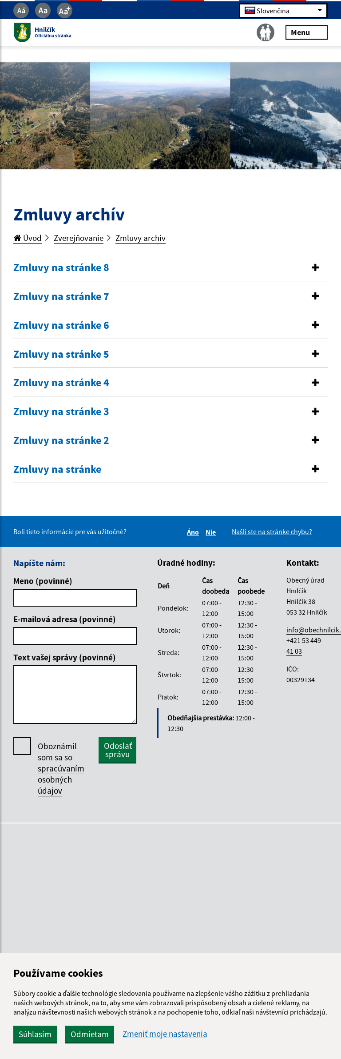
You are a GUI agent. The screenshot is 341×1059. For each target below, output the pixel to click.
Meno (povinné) (42, 580)
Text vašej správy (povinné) (64, 657)
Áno (194, 532)
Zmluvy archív (140, 237)
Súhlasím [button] (35, 1034)
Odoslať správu (118, 749)
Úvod (27, 237)
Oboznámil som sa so (61, 768)
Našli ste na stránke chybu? (272, 531)
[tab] (170, 268)
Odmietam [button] (90, 1034)
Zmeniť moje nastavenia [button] (165, 1034)
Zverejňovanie (78, 237)
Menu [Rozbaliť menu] (306, 32)
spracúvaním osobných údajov (61, 779)
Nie (212, 532)
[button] (170, 267)
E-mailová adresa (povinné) (64, 619)
